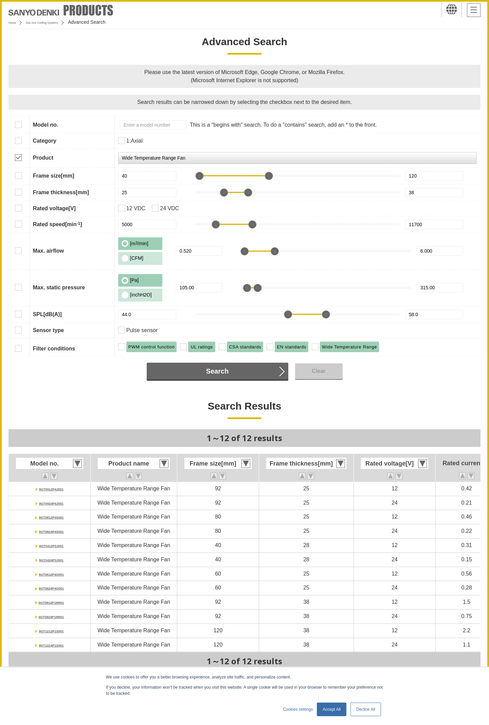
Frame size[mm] (53, 176)
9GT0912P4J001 (51, 488)
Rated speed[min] (57, 224)
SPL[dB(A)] (47, 314)
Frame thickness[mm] (61, 192)
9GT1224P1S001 (51, 645)
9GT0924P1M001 (51, 616)
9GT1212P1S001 (51, 630)
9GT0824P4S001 (51, 531)
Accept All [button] (332, 709)
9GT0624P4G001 (51, 588)
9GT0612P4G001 (51, 574)
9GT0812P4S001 (51, 517)
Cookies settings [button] (298, 709)
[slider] (199, 176)
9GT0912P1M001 (51, 602)
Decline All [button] (365, 709)
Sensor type (48, 330)
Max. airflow (48, 251)
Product (43, 158)
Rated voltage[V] (54, 208)
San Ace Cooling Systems (58, 22)
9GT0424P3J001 (51, 559)
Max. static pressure (59, 287)
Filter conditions (54, 348)
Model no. (45, 125)
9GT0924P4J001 (51, 503)
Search (217, 371)
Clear (318, 371)
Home (14, 22)
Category (44, 141)
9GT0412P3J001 (51, 545)
